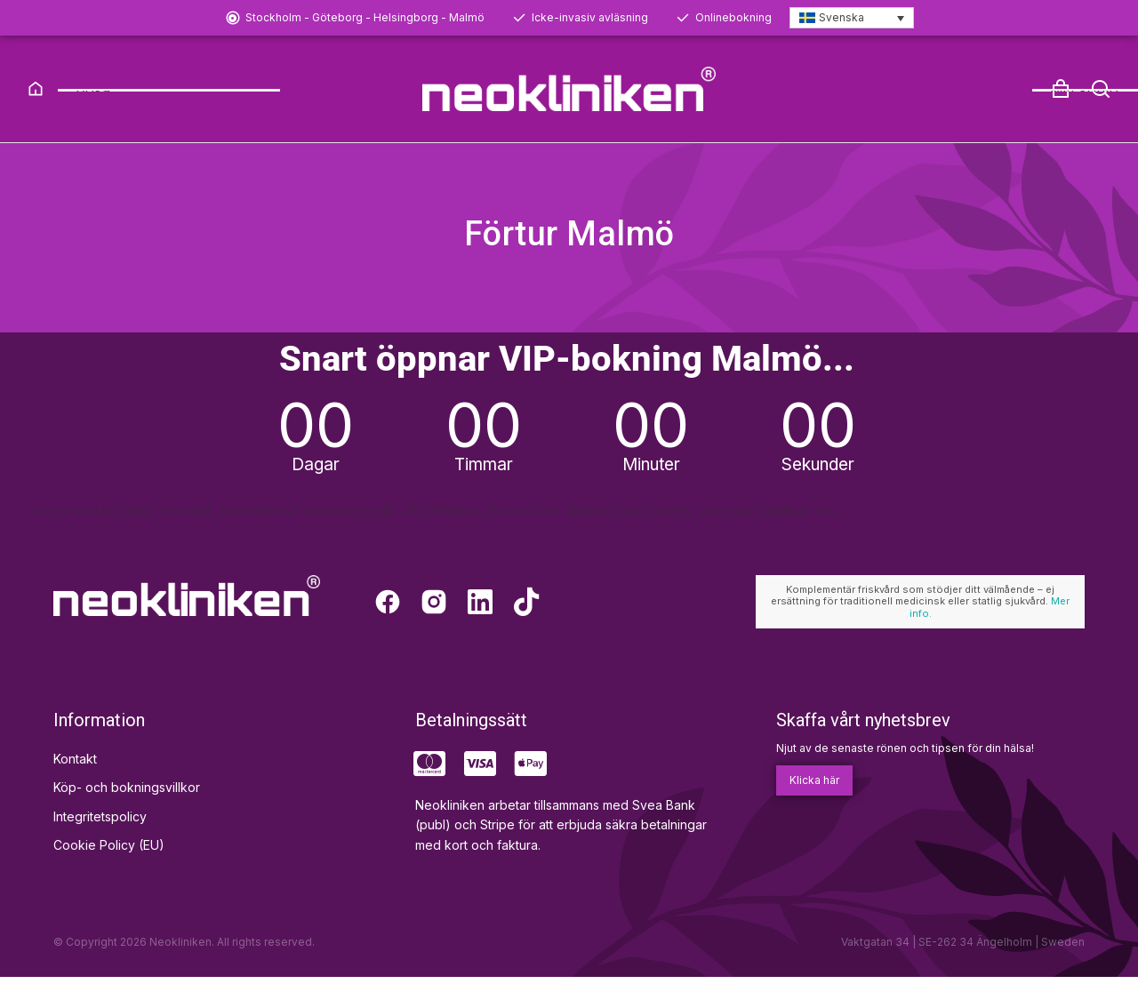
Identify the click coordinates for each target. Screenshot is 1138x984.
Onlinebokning (733, 17)
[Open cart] (1060, 89)
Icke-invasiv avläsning (590, 17)
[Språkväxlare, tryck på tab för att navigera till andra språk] (851, 18)
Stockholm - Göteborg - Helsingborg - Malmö (365, 17)
